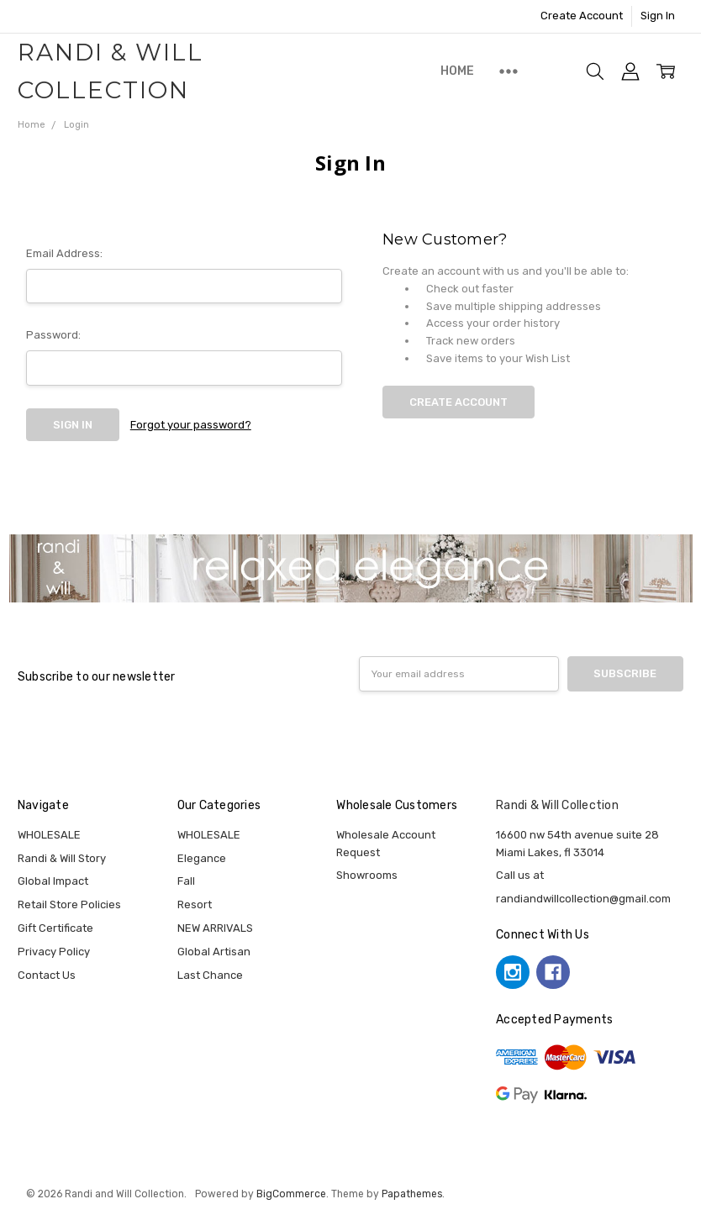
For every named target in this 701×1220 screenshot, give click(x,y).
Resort (194, 904)
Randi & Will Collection (557, 805)
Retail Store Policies (69, 904)
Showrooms (367, 875)
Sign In (657, 15)
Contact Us (47, 975)
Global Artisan (213, 951)
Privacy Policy (54, 951)
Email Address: (64, 253)
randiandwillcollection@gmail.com (583, 898)
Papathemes (412, 1194)
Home (456, 71)
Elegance (201, 858)
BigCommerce (291, 1194)
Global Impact (53, 881)
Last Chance (210, 975)
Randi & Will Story (62, 858)
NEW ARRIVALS (215, 928)
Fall (186, 881)
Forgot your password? (190, 424)
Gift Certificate (55, 928)
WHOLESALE (49, 834)
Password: (53, 335)
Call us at (520, 875)
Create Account (581, 15)
